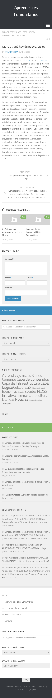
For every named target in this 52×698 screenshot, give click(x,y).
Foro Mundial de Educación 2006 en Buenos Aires (34, 232)
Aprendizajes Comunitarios (26, 11)
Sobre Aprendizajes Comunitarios (19, 602)
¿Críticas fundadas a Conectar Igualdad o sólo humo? (27, 495)
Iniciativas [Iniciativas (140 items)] (9, 395)
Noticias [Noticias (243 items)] (21, 399)
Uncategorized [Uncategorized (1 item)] (7, 404)
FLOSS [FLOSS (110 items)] (42, 391)
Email (30, 278)
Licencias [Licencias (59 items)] (8, 399)
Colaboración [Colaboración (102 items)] (23, 387)
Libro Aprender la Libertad (16, 608)
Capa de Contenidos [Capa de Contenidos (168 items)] (33, 379)
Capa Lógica (28, 32)
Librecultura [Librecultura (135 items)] (38, 395)
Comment (9, 259)
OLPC (28, 60)
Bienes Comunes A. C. (14, 614)
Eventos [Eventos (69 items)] (31, 391)
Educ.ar (44, 60)
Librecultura (8, 35)
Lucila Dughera (11, 52)
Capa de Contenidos (11, 32)
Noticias (21, 35)
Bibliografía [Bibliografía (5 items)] (26, 376)
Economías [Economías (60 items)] (9, 391)
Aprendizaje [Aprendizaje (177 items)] (11, 375)
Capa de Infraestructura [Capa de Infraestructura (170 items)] (21, 383)
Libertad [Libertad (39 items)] (23, 396)
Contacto (8, 621)
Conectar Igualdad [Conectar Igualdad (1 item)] (39, 388)
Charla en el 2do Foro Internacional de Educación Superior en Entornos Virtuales (26, 574)
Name (8, 278)
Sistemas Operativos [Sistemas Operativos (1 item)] (35, 400)
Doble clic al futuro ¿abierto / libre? (34, 561)
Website (8, 287)
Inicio (7, 595)
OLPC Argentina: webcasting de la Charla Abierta (12, 232)
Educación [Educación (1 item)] (21, 392)
